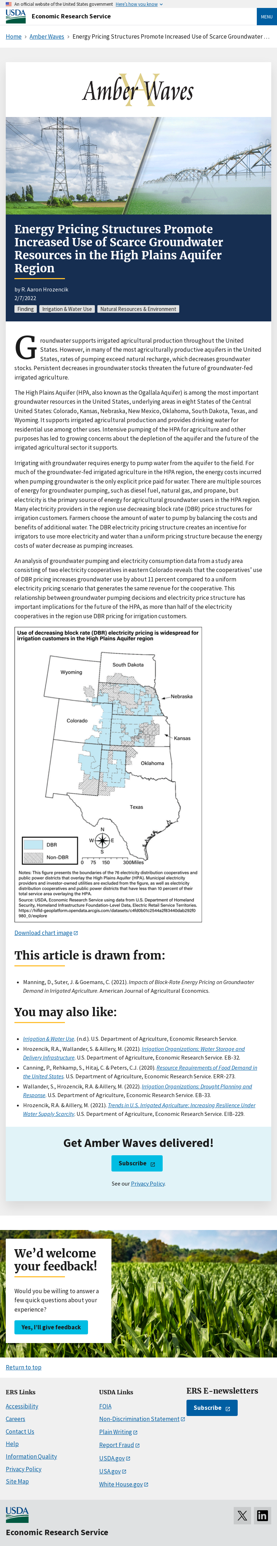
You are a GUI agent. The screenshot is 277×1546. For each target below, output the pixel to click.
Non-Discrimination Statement (139, 1419)
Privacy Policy (147, 1183)
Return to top (23, 1367)
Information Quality (31, 1456)
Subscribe (132, 1163)
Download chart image (43, 933)
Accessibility (22, 1406)
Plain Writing (115, 1432)
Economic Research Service (71, 16)
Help (12, 1444)
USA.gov (110, 1471)
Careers (15, 1419)
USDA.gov (112, 1458)
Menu (267, 16)
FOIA (105, 1406)
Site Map (17, 1481)
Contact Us (20, 1431)
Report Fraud (116, 1445)
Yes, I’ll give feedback (51, 1327)
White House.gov (121, 1484)
